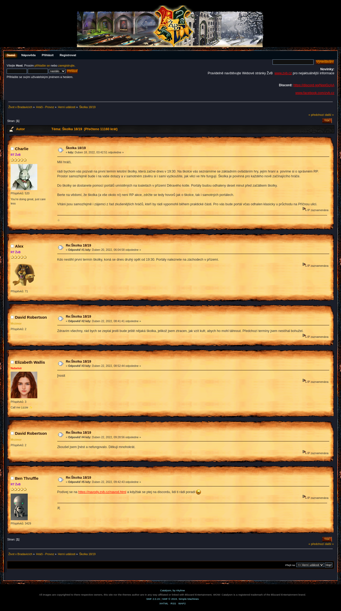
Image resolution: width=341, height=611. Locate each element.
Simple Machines (188, 598)
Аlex (19, 246)
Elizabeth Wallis (30, 362)
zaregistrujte (66, 65)
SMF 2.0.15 (153, 598)
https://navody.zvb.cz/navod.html (102, 492)
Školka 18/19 (76, 148)
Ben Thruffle (26, 478)
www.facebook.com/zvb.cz (314, 93)
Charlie (22, 148)
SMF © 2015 (169, 598)
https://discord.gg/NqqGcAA (313, 85)
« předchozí (316, 114)
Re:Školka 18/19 (78, 245)
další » (329, 114)
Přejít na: (290, 565)
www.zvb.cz (283, 73)
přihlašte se (42, 65)
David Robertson (31, 317)
